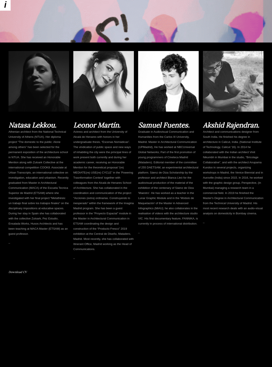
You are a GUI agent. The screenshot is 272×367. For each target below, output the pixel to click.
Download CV (17, 272)
